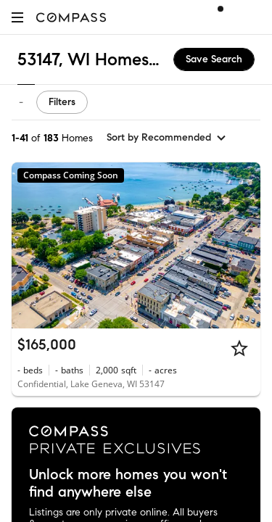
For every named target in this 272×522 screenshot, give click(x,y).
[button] (17, 17)
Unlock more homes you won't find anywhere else (128, 483)
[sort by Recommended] (167, 137)
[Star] (239, 348)
